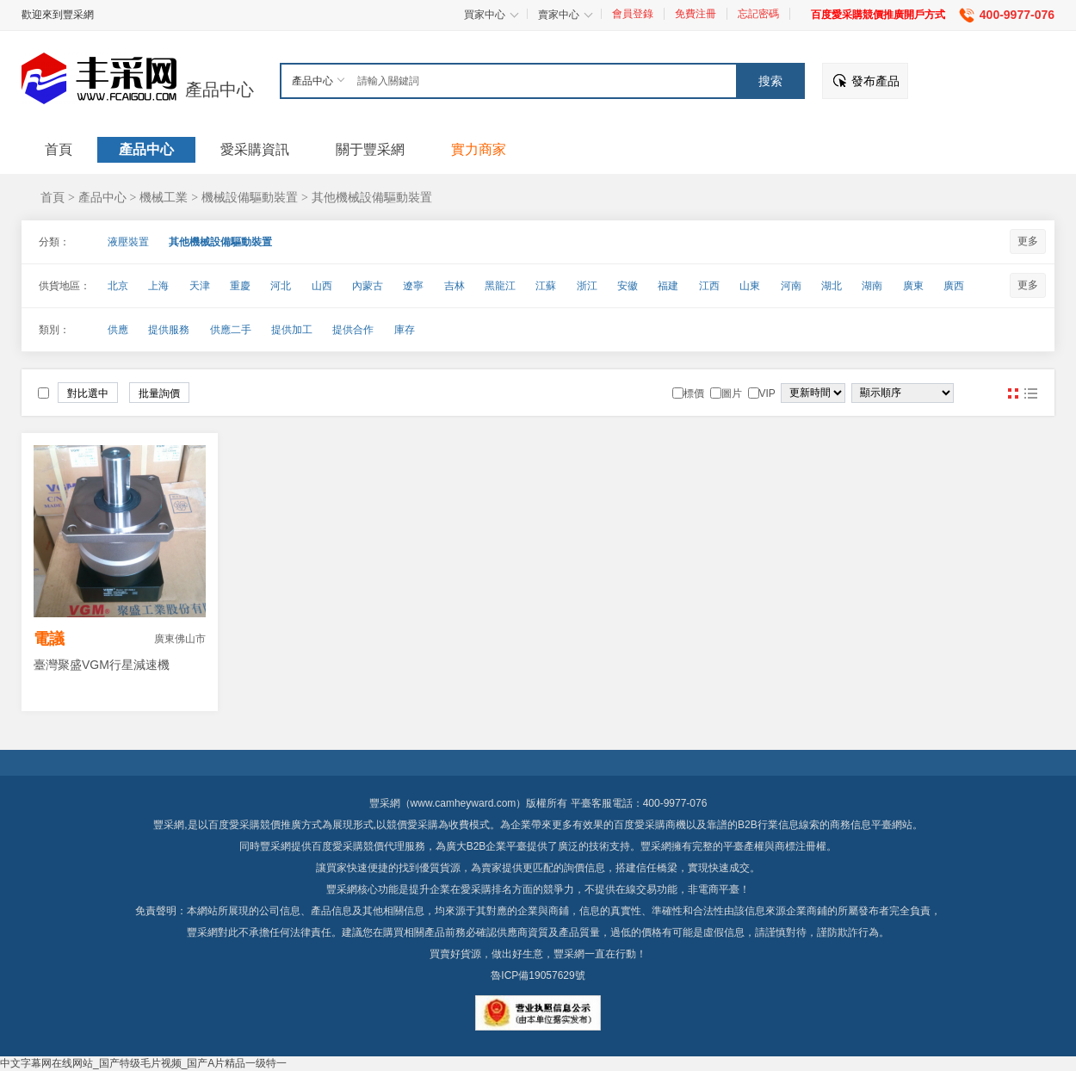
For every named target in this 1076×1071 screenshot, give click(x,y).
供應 (118, 330)
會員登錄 (632, 14)
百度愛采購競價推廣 (254, 825)
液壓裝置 (128, 242)
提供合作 (353, 330)
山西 (322, 286)
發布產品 (875, 81)
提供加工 (291, 330)
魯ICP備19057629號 (537, 975)
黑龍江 (500, 286)
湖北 (831, 286)
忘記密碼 (758, 14)
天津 (199, 286)
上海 (158, 286)
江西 (709, 286)
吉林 (454, 286)
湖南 (872, 286)
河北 (280, 286)
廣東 (913, 286)
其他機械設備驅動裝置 (372, 197)
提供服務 (168, 330)
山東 (749, 286)
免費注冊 (695, 14)
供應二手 (230, 330)
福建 (668, 286)
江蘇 (545, 286)
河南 (791, 286)
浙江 (587, 286)
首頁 (52, 197)
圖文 (1030, 393)
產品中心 (219, 89)
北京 (118, 286)
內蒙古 (367, 286)
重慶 (240, 286)
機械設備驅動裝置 (249, 197)
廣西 (953, 286)
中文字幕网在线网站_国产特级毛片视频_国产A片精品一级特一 (143, 1063)
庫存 (404, 330)
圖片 (1013, 393)
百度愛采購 (337, 846)
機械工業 (163, 197)
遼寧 (413, 286)
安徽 (627, 286)
